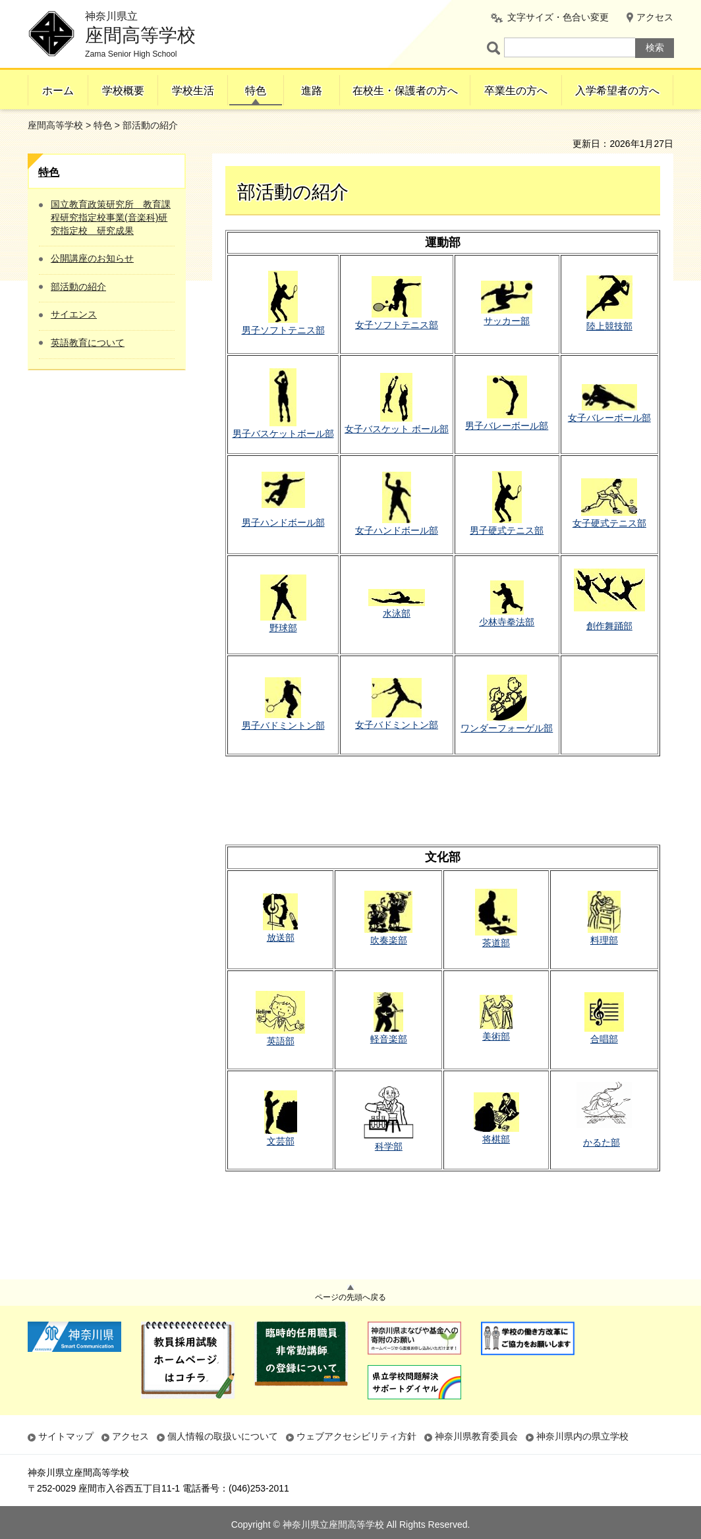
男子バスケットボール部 (283, 433)
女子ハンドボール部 (396, 530)
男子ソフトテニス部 (283, 330)
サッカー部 (507, 321)
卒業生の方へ (515, 90)
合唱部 (604, 1039)
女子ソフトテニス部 (396, 325)
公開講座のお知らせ (92, 258)
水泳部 (396, 613)
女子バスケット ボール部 (397, 429)
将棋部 (496, 1139)
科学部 (389, 1146)
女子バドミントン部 (396, 724)
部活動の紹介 (78, 286)
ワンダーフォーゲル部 (507, 728)
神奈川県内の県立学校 (582, 1436)
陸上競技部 (609, 326)
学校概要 (123, 90)
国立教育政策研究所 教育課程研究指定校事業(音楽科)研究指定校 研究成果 (111, 217)
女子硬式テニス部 (609, 523)
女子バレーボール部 (609, 417)
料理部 (604, 940)
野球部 (283, 628)
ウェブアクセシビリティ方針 (356, 1436)
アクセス (654, 17)
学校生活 (193, 90)
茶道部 (496, 942)
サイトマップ (66, 1436)
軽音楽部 (388, 1039)
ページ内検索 (495, 48)
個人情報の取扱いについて (222, 1436)
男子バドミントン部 (283, 725)
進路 (311, 90)
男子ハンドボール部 (283, 522)
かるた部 (601, 1142)
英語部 (280, 1041)
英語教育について (88, 342)
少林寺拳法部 (506, 622)
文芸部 (280, 1141)
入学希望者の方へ (617, 90)
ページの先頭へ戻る (350, 1297)
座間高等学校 (55, 125)
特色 (255, 90)
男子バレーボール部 (506, 425)
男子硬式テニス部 (507, 530)
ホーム (58, 90)
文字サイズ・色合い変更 (558, 17)
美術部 (496, 1036)
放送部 (280, 937)
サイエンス (74, 314)
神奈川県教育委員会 (476, 1436)
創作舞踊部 (609, 626)
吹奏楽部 (388, 940)
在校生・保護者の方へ (405, 90)
